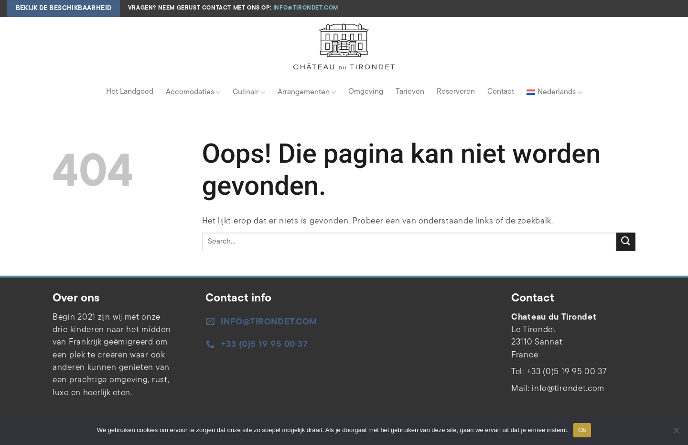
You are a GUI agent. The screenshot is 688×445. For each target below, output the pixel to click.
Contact (500, 92)
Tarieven (410, 92)
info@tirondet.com (305, 8)
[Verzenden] (625, 242)
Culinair (249, 92)
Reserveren (456, 92)
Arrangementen (307, 92)
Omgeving (365, 92)
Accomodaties (193, 92)
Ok (582, 430)
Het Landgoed (129, 92)
